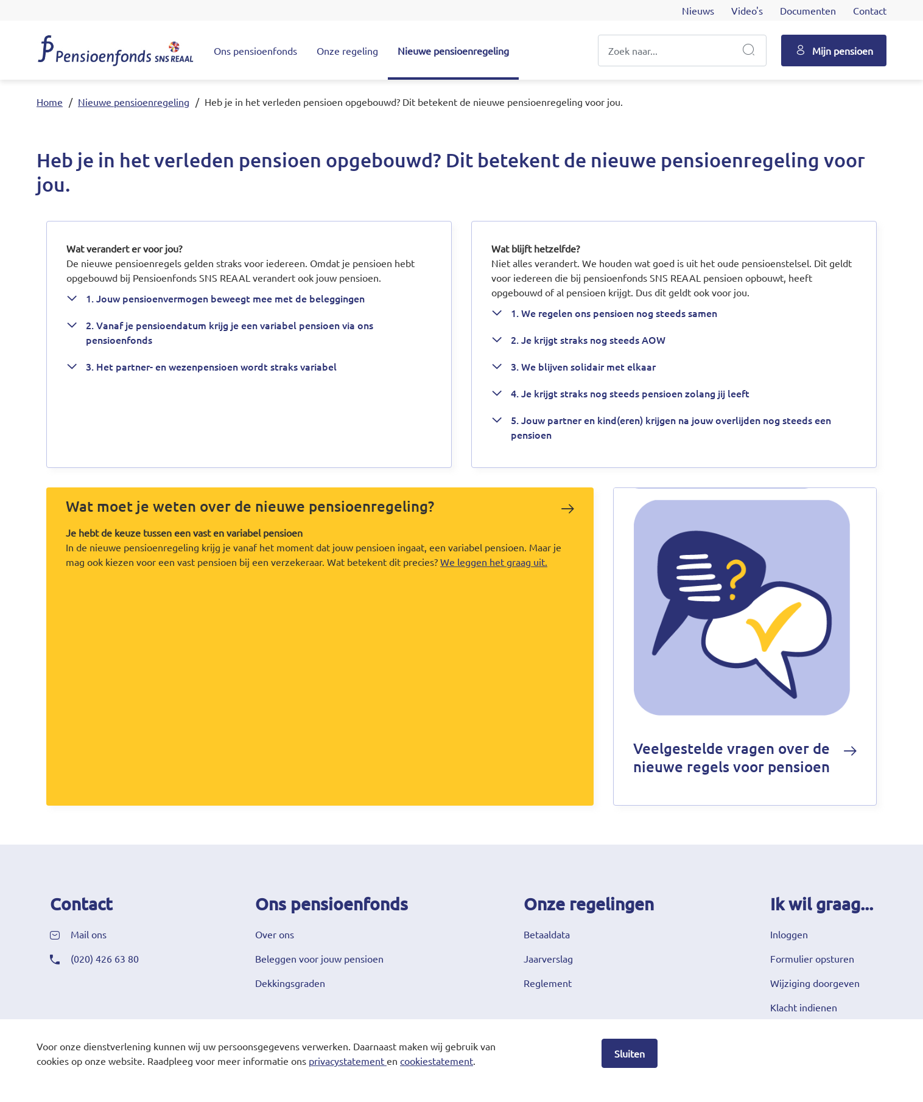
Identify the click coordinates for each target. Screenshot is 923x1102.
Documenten (808, 10)
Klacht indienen (803, 1007)
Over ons (274, 934)
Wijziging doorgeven (815, 983)
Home (50, 102)
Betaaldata (547, 934)
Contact (869, 10)
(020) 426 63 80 (105, 958)
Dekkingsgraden (290, 983)
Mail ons (89, 934)
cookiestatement (436, 1061)
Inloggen (789, 934)
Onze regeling (347, 50)
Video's (747, 10)
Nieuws (698, 10)
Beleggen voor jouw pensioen (319, 958)
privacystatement (346, 1061)
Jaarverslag (548, 958)
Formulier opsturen (812, 958)
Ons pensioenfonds (255, 50)
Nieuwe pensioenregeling (453, 50)
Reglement (548, 983)
